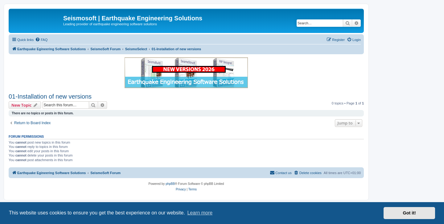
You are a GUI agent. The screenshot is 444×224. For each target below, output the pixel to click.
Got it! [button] (409, 212)
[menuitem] (41, 39)
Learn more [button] (199, 212)
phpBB (170, 183)
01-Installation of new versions (50, 96)
